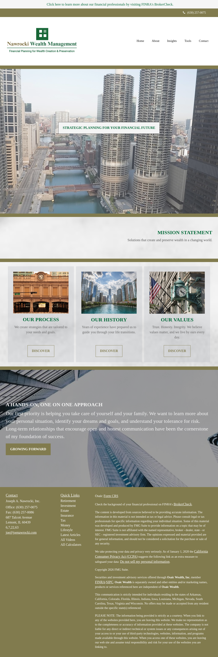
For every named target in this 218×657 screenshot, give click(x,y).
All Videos (68, 540)
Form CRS (111, 496)
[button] (155, 41)
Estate (65, 510)
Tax (63, 520)
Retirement (68, 501)
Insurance (67, 515)
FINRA (100, 582)
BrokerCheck (183, 504)
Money (65, 525)
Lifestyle (67, 530)
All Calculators (71, 544)
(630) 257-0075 (194, 12)
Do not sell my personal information (144, 561)
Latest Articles (70, 535)
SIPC (109, 582)
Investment (68, 505)
